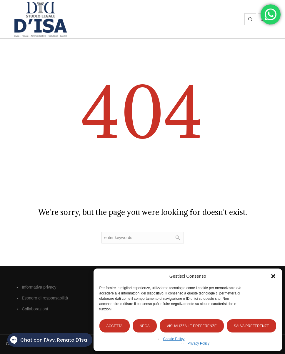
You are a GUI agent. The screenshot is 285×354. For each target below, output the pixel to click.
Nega (145, 326)
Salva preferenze (251, 326)
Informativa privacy (39, 287)
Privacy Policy (198, 343)
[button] (273, 276)
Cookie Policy (174, 339)
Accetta (114, 326)
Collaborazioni (35, 309)
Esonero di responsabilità (45, 298)
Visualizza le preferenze (192, 326)
